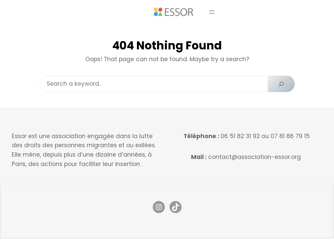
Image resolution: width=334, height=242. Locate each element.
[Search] (281, 84)
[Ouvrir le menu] (212, 12)
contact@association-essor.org (254, 157)
